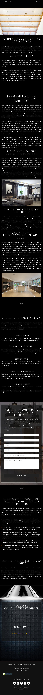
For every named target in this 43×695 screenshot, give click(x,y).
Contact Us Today (21, 633)
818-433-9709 (6, 2)
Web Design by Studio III (21, 679)
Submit (20, 475)
